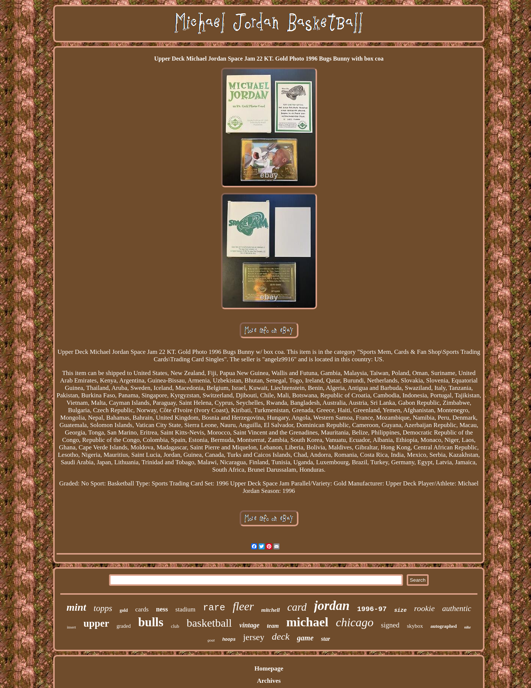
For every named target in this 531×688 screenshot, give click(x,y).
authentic (456, 608)
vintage (249, 625)
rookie (424, 608)
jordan (331, 605)
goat (211, 640)
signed (390, 625)
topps (103, 608)
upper (96, 623)
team (273, 626)
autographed (444, 626)
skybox (415, 626)
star (325, 639)
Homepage (269, 668)
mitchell (270, 610)
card (297, 607)
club (175, 626)
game (305, 638)
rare (214, 608)
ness (162, 609)
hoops (229, 639)
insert (71, 627)
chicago (354, 622)
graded (123, 626)
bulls (150, 622)
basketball (209, 623)
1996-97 (372, 609)
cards (141, 609)
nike (467, 627)
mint (76, 607)
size (400, 610)
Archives (269, 680)
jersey (253, 637)
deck (281, 636)
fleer (243, 606)
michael (307, 622)
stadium (185, 609)
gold (123, 610)
